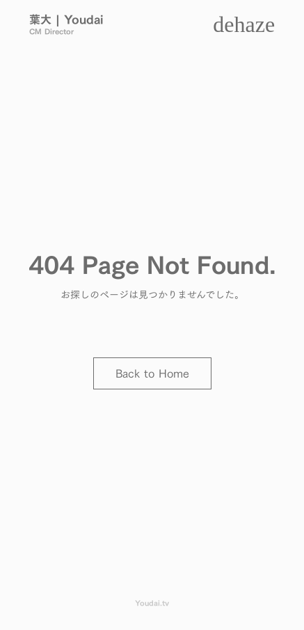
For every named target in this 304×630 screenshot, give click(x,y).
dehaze (244, 24)
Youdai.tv (152, 603)
